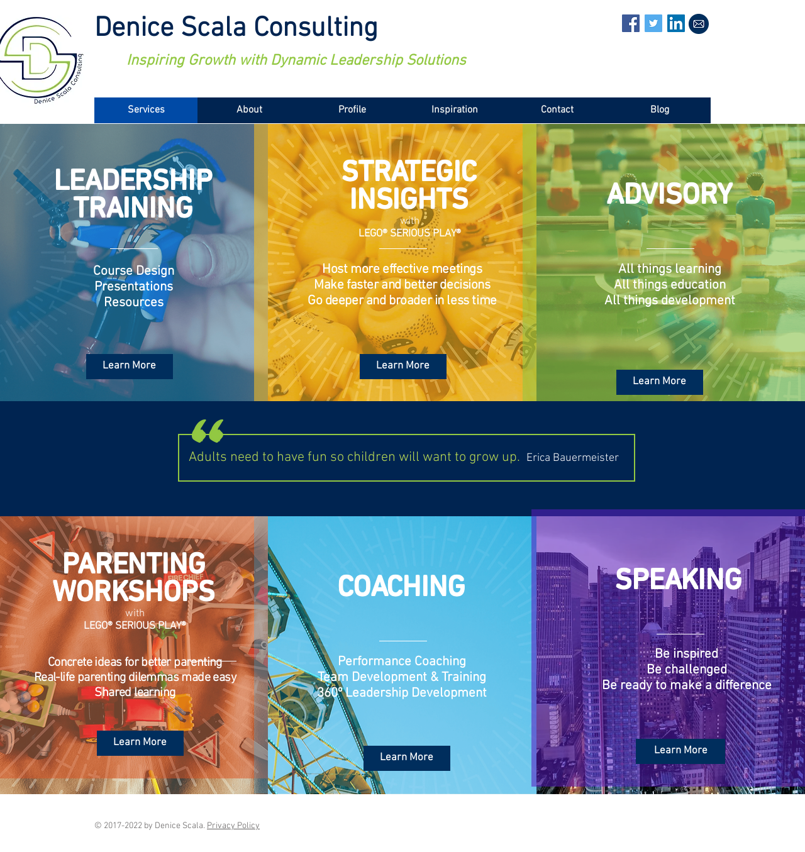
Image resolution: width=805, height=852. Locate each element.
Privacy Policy (233, 826)
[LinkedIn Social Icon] (676, 23)
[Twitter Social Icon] (653, 23)
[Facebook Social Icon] (631, 23)
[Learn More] (129, 366)
